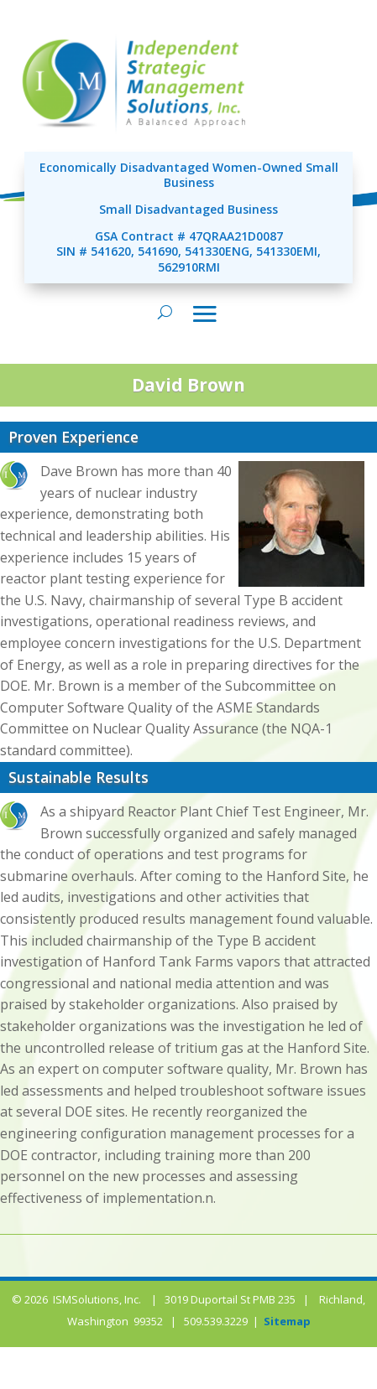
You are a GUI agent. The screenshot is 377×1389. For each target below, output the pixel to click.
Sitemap (287, 1321)
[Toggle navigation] (204, 313)
